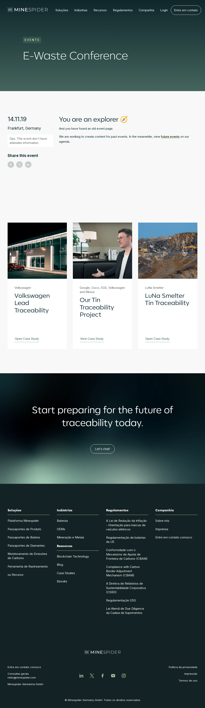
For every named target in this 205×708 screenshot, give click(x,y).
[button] (61, 10)
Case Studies (66, 573)
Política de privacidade (183, 667)
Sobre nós (162, 521)
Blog (60, 565)
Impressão (190, 673)
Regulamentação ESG (121, 600)
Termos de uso (188, 680)
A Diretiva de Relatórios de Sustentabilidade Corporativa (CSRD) (126, 588)
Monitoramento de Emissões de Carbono (27, 556)
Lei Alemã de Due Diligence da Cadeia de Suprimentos (125, 611)
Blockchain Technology (73, 556)
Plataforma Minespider (23, 521)
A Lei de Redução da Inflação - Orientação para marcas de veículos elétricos (126, 525)
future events (170, 136)
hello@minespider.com (22, 677)
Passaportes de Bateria (24, 537)
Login (164, 9)
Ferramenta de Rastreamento (28, 566)
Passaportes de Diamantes (26, 545)
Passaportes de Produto (24, 529)
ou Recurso (15, 575)
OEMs (61, 529)
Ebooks (62, 581)
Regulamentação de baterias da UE (126, 540)
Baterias (62, 521)
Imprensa (161, 529)
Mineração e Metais (70, 537)
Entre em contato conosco (173, 537)
